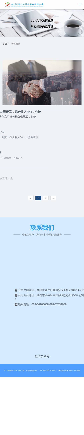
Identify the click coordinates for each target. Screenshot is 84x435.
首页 (4, 43)
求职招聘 (15, 43)
